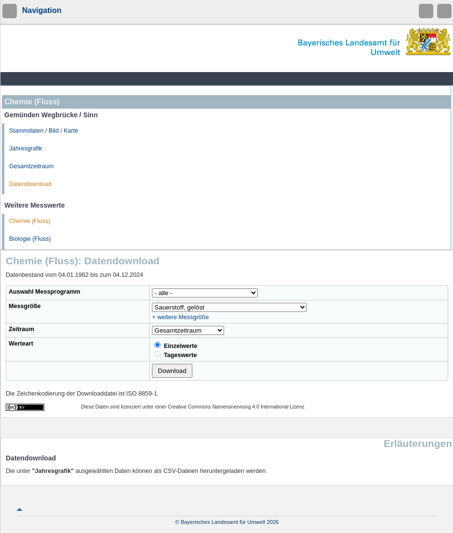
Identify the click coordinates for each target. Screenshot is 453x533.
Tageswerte (175, 355)
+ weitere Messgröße (180, 317)
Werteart (21, 343)
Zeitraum (21, 329)
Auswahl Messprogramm (44, 291)
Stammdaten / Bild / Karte (43, 130)
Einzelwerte (175, 345)
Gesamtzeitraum (31, 166)
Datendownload (30, 184)
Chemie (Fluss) (29, 221)
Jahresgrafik (25, 148)
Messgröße (25, 306)
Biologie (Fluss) (30, 239)
